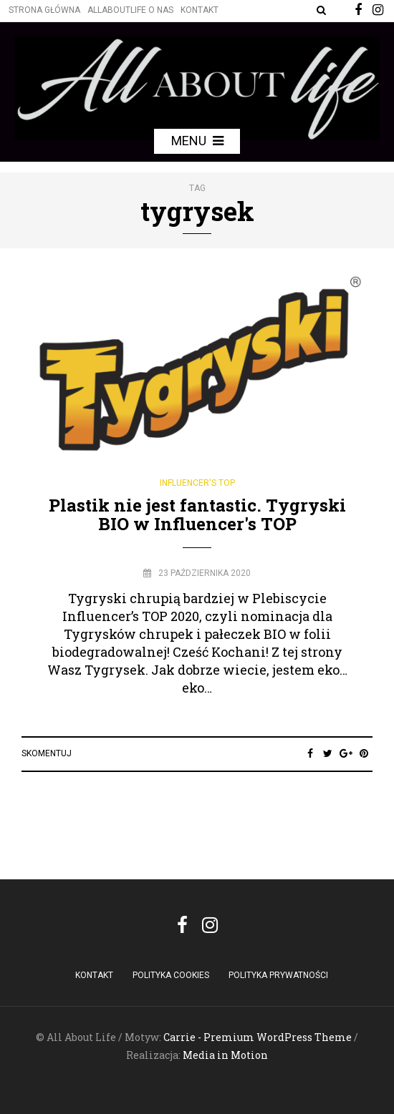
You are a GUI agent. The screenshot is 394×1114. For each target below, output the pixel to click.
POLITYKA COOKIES (171, 975)
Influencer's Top (197, 483)
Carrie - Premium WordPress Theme (257, 1037)
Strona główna (44, 10)
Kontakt (199, 10)
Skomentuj (46, 753)
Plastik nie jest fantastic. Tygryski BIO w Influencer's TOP (197, 514)
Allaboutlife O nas (130, 10)
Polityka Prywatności (278, 975)
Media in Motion (225, 1055)
